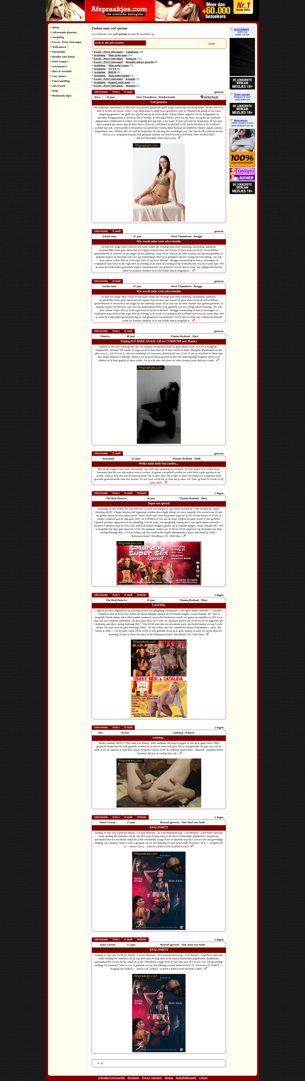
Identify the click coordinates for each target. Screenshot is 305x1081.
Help (54, 90)
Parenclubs (57, 51)
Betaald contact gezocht (139, 61)
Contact (203, 1077)
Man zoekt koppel (119, 75)
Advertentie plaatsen (63, 32)
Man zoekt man (117, 55)
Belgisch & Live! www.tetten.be (242, 98)
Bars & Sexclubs (61, 71)
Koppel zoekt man (119, 82)
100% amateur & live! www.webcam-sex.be (242, 124)
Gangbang (132, 51)
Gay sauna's (58, 76)
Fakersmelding (60, 81)
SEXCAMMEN (239, 29)
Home (54, 27)
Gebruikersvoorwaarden (111, 1077)
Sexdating (57, 37)
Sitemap (168, 1077)
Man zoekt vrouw (118, 65)
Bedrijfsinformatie (186, 1077)
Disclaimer (133, 1077)
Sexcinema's (58, 66)
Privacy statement (152, 1077)
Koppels (130, 78)
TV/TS (112, 68)
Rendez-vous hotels (62, 56)
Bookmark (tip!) (61, 95)
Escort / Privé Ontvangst (108, 51)
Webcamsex (59, 46)
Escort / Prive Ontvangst (65, 42)
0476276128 (211, 97)
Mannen (130, 85)
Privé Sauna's (59, 61)
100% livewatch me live (242, 33)
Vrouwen (131, 58)
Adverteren (58, 85)
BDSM (112, 72)
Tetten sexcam (240, 94)
